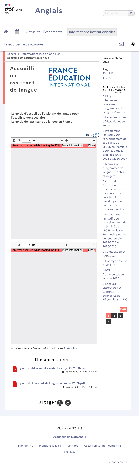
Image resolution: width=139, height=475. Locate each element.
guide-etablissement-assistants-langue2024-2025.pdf (54, 368)
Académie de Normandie (69, 437)
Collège (108, 73)
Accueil (12, 54)
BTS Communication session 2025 (113, 274)
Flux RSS (69, 452)
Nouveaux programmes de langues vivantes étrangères (113, 170)
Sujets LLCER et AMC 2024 (114, 253)
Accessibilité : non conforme (102, 445)
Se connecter (118, 462)
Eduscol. (69, 348)
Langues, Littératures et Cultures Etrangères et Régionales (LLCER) (115, 292)
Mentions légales (50, 445)
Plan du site (25, 445)
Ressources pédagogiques (23, 44)
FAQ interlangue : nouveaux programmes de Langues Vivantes (114, 104)
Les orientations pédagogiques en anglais (114, 121)
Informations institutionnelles (92, 32)
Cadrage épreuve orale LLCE (115, 263)
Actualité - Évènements (44, 32)
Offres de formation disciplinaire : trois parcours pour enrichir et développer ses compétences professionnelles (114, 195)
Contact (72, 445)
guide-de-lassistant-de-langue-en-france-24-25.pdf (52, 383)
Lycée (107, 78)
